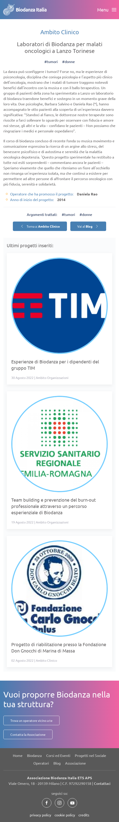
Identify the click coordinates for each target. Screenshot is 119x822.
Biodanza (34, 755)
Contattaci (102, 783)
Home (18, 755)
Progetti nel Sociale (90, 755)
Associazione (75, 763)
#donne (68, 61)
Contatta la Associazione (28, 734)
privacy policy (40, 815)
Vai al (88, 226)
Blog (57, 763)
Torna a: (40, 226)
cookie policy (65, 815)
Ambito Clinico (59, 32)
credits (83, 815)
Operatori (41, 763)
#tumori (51, 61)
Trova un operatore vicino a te (31, 720)
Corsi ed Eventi (58, 755)
